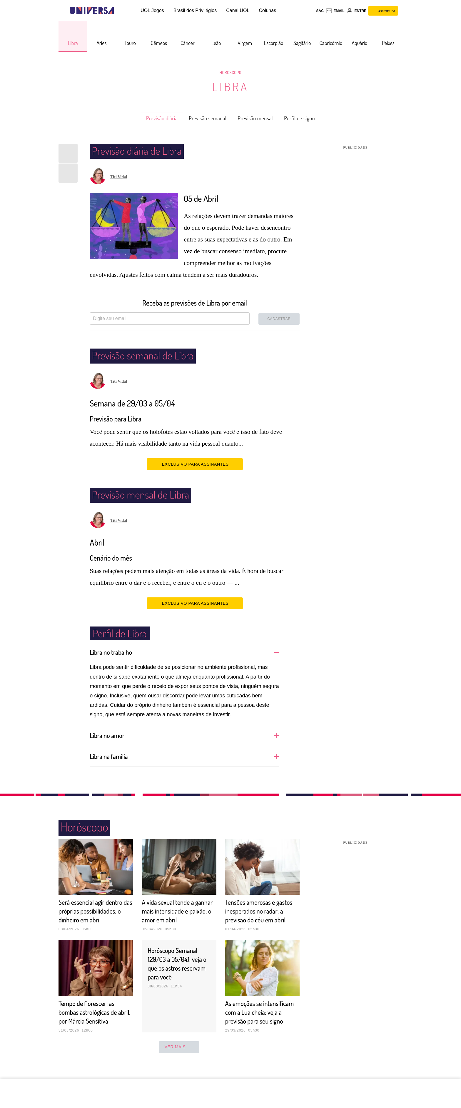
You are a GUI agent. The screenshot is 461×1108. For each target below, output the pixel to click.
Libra (230, 86)
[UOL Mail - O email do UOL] (335, 10)
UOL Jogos (152, 10)
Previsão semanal (204, 118)
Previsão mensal (259, 118)
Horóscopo (230, 72)
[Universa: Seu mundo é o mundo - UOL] (92, 10)
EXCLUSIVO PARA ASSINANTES (195, 464)
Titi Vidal (118, 177)
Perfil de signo (309, 118)
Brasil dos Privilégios (195, 10)
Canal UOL (237, 10)
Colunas (267, 10)
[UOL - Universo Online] (119, 10)
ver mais (179, 1064)
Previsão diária (152, 118)
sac (319, 11)
